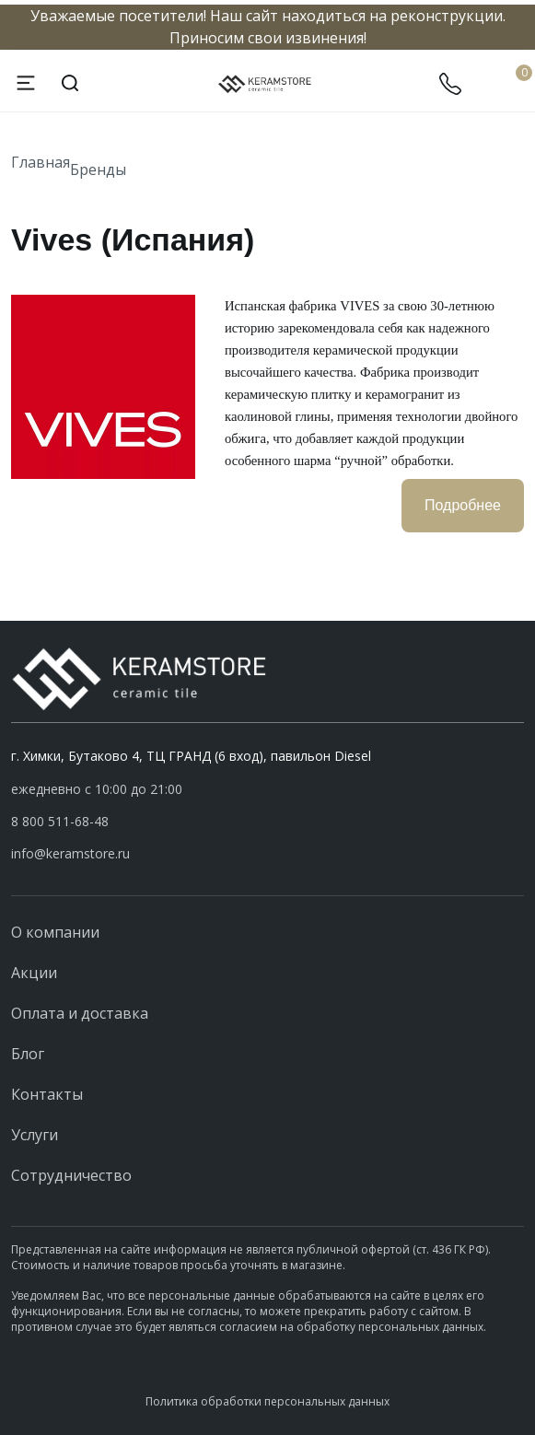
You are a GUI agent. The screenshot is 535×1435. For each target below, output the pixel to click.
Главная (40, 162)
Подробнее (463, 505)
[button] (267, 822)
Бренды (98, 169)
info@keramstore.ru (70, 853)
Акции (34, 972)
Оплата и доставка (79, 1013)
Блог (27, 1054)
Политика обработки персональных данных (267, 1401)
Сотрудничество (71, 1175)
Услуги (34, 1135)
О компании (55, 932)
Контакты (47, 1094)
